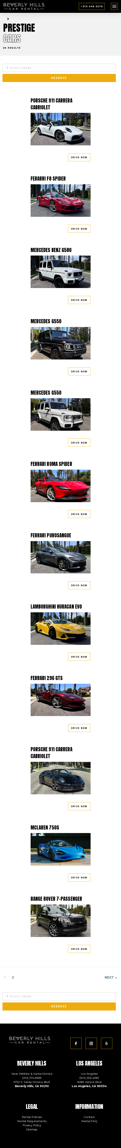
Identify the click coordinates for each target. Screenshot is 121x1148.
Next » (111, 977)
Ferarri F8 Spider (48, 178)
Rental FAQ (89, 1121)
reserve (59, 78)
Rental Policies (32, 1117)
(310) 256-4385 (89, 1077)
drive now (79, 157)
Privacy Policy (32, 1125)
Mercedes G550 (46, 321)
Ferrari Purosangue (51, 535)
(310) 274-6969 (31, 1077)
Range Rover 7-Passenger (56, 898)
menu (114, 5)
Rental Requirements (31, 1121)
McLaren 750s (45, 827)
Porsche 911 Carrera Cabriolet (51, 104)
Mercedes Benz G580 (51, 250)
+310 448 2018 (92, 6)
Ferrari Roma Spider (51, 464)
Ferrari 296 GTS (47, 678)
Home (4, 19)
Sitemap (31, 1129)
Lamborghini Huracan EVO (56, 606)
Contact (89, 1117)
